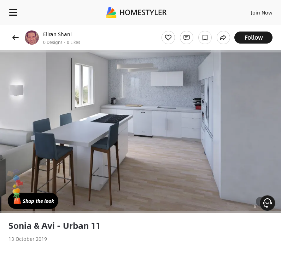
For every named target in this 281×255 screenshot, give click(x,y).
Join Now (262, 12)
